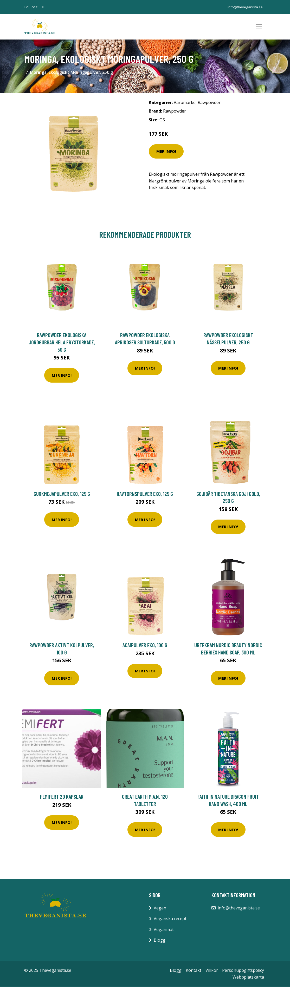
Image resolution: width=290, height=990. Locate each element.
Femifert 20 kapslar (61, 800)
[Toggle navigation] (259, 29)
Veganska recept (170, 922)
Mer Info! (166, 154)
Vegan (160, 911)
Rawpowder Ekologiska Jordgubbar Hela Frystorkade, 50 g (62, 345)
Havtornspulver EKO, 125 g (145, 497)
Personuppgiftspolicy (243, 973)
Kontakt (193, 973)
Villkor (211, 973)
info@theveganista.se (244, 6)
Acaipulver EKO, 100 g (145, 648)
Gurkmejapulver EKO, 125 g (62, 497)
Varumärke (185, 106)
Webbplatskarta (248, 980)
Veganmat (164, 933)
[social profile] (43, 7)
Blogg (159, 943)
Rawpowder (209, 106)
